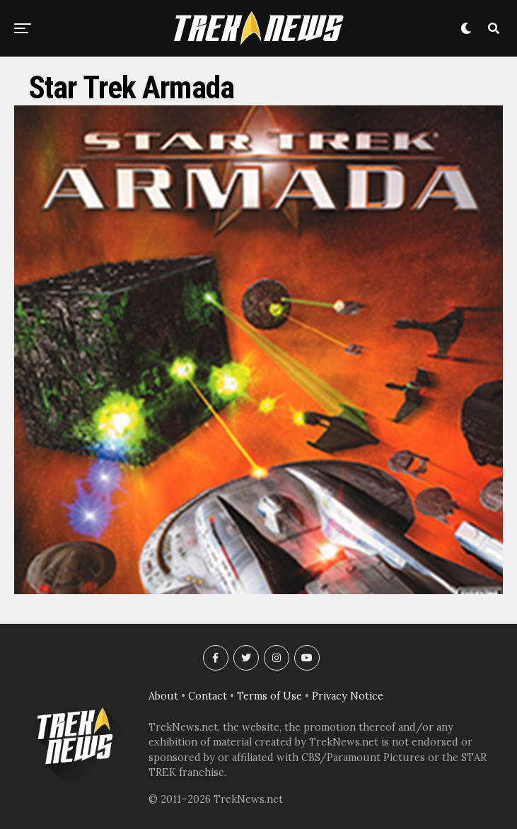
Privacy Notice (347, 696)
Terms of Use (269, 696)
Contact (207, 696)
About (163, 696)
